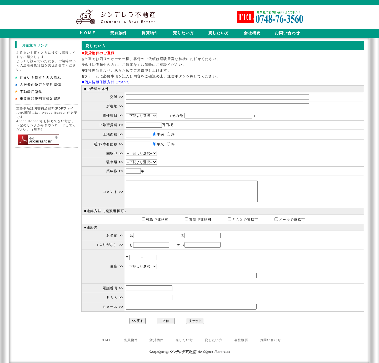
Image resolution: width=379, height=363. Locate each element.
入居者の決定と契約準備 (40, 85)
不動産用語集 (31, 92)
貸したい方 (213, 340)
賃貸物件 (156, 340)
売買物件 (131, 340)
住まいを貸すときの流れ (40, 77)
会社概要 (241, 340)
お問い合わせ (270, 340)
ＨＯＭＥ (105, 340)
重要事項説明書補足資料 (40, 99)
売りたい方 (184, 340)
